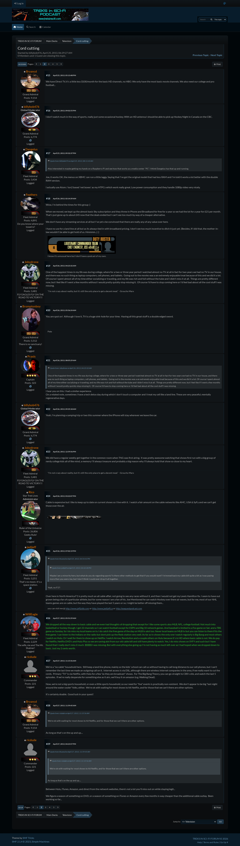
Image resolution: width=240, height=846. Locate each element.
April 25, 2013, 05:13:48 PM (64, 75)
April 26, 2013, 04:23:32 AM (64, 266)
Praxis (31, 356)
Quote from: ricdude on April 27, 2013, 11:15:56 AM (69, 713)
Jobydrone (31, 262)
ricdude (31, 657)
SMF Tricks (28, 837)
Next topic (216, 55)
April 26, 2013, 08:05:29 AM (64, 360)
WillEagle (31, 614)
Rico (31, 492)
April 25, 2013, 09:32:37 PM (64, 153)
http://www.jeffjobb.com (77, 608)
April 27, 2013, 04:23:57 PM (64, 744)
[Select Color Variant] (224, 3)
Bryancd (31, 71)
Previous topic (201, 55)
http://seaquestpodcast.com (129, 608)
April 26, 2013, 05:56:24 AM (64, 310)
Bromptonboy (31, 306)
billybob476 (31, 106)
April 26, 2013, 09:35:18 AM (64, 409)
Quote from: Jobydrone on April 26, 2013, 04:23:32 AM (71, 368)
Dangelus (31, 149)
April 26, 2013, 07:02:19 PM (64, 551)
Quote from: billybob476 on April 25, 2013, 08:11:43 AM (71, 161)
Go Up (20, 807)
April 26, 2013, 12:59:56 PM (64, 452)
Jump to (176, 821)
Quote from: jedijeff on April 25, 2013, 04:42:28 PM (71, 568)
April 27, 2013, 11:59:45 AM (64, 705)
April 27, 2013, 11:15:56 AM (64, 661)
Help (199, 842)
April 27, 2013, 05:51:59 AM (64, 618)
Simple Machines (40, 841)
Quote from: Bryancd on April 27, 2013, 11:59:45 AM (70, 752)
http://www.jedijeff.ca (102, 608)
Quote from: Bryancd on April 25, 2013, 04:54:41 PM (70, 559)
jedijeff (31, 547)
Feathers (31, 194)
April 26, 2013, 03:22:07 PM (64, 496)
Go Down (22, 64)
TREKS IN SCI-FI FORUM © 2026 (210, 838)
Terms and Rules (211, 842)
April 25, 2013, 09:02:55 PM (64, 111)
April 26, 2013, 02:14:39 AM (64, 199)
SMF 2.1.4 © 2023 (21, 841)
